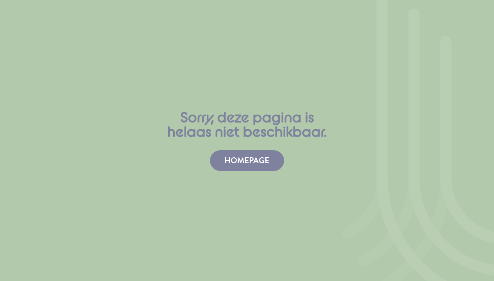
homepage (246, 160)
